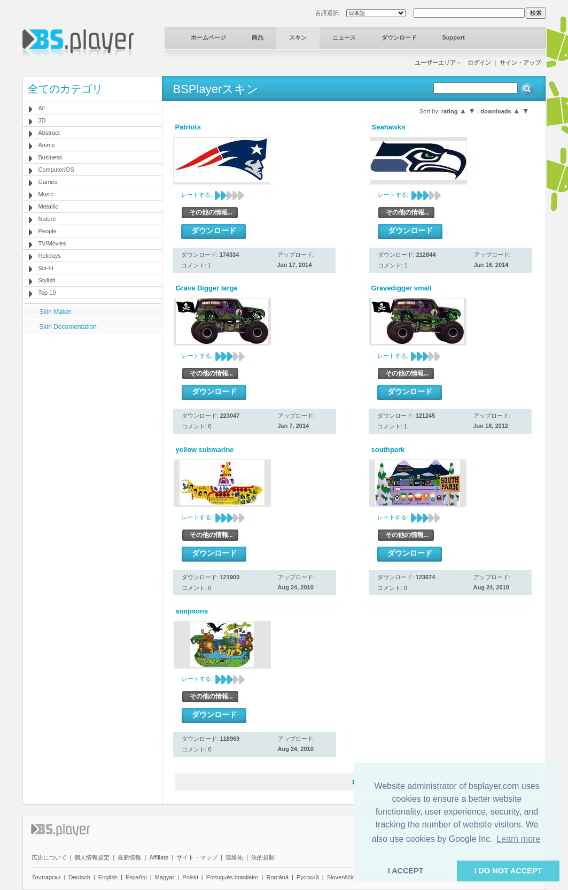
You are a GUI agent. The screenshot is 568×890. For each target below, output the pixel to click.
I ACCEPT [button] (406, 870)
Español (136, 877)
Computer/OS (56, 169)
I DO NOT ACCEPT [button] (508, 870)
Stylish (47, 280)
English (108, 877)
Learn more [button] (518, 838)
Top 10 (47, 292)
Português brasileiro (232, 877)
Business (50, 157)
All (41, 108)
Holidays (49, 255)
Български (47, 877)
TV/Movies (52, 243)
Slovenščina (343, 877)
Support (453, 37)
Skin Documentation (68, 327)
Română (277, 877)
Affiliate (158, 857)
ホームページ (208, 37)
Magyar (165, 877)
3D (42, 120)
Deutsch (79, 877)
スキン (298, 37)
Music (46, 194)
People (47, 231)
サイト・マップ (196, 857)
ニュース (344, 37)
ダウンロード (399, 37)
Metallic (48, 206)
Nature (47, 219)
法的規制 (263, 857)
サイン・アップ (520, 62)
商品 (257, 37)
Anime (46, 145)
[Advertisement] (92, 400)
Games (47, 182)
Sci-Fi (45, 268)
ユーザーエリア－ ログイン (453, 62)
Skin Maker (56, 312)
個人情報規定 (92, 857)
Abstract (49, 132)
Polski (190, 877)
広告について (49, 857)
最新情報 (129, 857)
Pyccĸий (308, 877)
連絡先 (234, 857)
